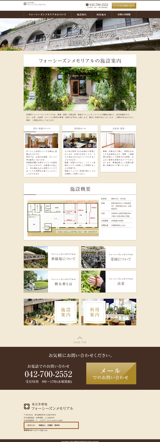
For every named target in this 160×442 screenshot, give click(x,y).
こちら (45, 428)
